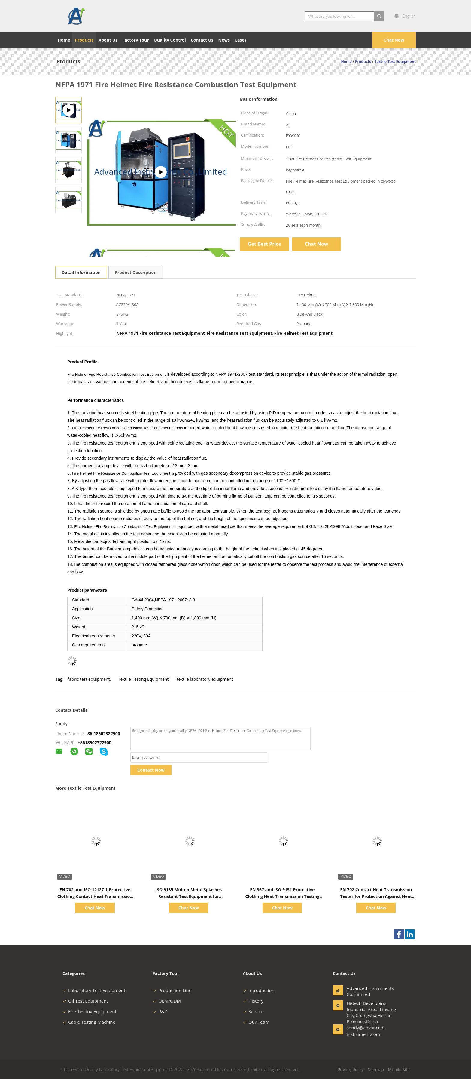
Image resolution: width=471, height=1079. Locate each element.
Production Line (172, 990)
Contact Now (150, 770)
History (253, 1001)
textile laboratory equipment (205, 679)
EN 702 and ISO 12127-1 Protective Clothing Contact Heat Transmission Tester (95, 896)
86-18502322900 (103, 733)
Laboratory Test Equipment (93, 990)
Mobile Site (399, 1069)
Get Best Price (264, 244)
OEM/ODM (167, 1001)
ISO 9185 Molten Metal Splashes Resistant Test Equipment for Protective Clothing (189, 896)
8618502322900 (95, 742)
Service (253, 1011)
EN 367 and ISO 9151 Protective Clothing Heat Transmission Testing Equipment (282, 896)
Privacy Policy (351, 1069)
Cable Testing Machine (88, 1022)
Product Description (135, 272)
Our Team (256, 1022)
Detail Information (81, 272)
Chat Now (394, 40)
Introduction (259, 990)
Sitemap (376, 1069)
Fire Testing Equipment (89, 1011)
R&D (160, 1011)
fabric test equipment (89, 679)
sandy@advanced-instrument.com (365, 1031)
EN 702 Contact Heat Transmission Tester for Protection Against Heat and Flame (376, 896)
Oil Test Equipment (85, 1001)
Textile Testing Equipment (143, 679)
